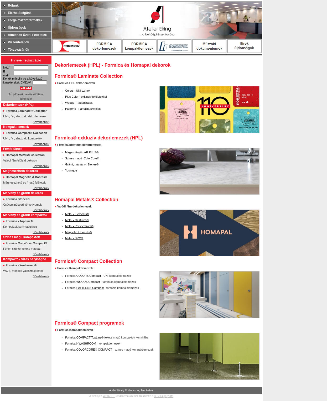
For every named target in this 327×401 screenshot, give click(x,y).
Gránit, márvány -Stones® (81, 164)
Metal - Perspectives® (79, 226)
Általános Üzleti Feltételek (27, 35)
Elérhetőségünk (20, 13)
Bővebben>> (41, 121)
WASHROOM (87, 343)
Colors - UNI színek (77, 90)
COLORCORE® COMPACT (94, 349)
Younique (71, 170)
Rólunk (13, 5)
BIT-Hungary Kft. (163, 396)
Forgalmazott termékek (25, 20)
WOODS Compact (88, 281)
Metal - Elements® (77, 214)
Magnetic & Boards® (78, 232)
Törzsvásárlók (18, 49)
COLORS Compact (88, 275)
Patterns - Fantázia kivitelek (83, 108)
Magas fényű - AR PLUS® (81, 152)
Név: (6, 67)
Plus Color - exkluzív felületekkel (86, 96)
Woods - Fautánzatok (78, 102)
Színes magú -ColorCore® (82, 158)
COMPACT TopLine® (89, 337)
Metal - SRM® (74, 238)
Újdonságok (17, 27)
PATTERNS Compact (90, 287)
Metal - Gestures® (77, 220)
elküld (26, 88)
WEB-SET (109, 396)
